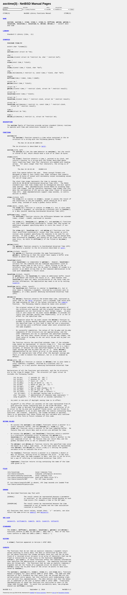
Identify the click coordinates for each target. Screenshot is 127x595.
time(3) (64, 302)
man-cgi (54, 592)
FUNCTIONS (7, 133)
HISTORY (6, 539)
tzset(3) (16, 283)
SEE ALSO (6, 518)
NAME (4, 19)
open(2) (33, 512)
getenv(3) (11, 521)
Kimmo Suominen (41, 592)
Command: (6, 7)
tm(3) (43, 146)
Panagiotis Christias (63, 592)
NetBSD (32, 592)
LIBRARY (6, 31)
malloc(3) (44, 512)
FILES (5, 469)
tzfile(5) (55, 521)
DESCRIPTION (8, 122)
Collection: (58, 7)
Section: (25, 7)
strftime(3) (22, 521)
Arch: (49, 7)
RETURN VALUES (8, 421)
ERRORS (5, 490)
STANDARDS (7, 527)
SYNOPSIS (6, 40)
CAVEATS (6, 548)
